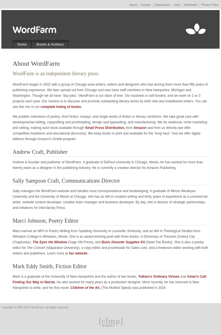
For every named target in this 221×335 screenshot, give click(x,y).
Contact (146, 4)
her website (78, 253)
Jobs (177, 4)
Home (22, 44)
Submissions (162, 4)
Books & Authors (50, 44)
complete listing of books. (61, 107)
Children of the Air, (85, 288)
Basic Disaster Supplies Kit (123, 242)
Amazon (140, 128)
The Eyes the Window (49, 242)
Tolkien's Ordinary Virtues (159, 277)
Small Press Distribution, (105, 128)
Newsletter (190, 4)
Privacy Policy (210, 4)
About (133, 4)
